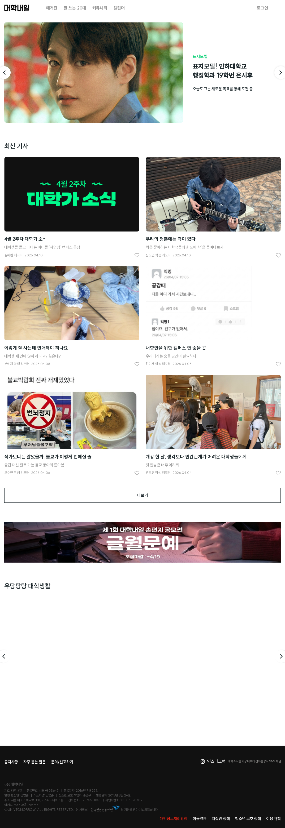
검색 (277, 8)
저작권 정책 (221, 818)
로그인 (262, 8)
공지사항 (11, 761)
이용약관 (199, 818)
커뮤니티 (99, 8)
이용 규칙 (273, 818)
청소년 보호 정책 (248, 818)
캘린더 (119, 8)
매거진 (51, 8)
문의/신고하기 (62, 761)
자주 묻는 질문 (34, 761)
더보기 (142, 495)
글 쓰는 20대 (75, 8)
